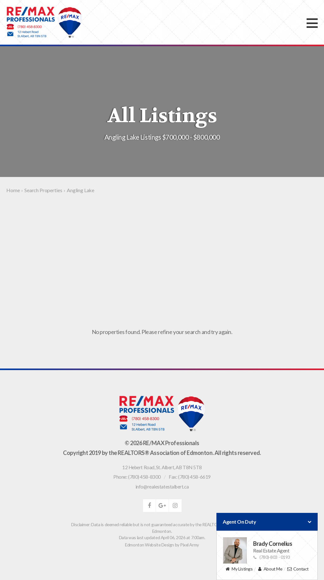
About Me (269, 569)
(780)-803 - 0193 (271, 557)
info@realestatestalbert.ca (162, 486)
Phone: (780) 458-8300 (137, 477)
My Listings (238, 569)
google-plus (162, 505)
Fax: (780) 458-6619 (189, 477)
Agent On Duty (267, 521)
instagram (175, 505)
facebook (149, 505)
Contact (298, 569)
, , (162, 467)
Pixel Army (189, 544)
